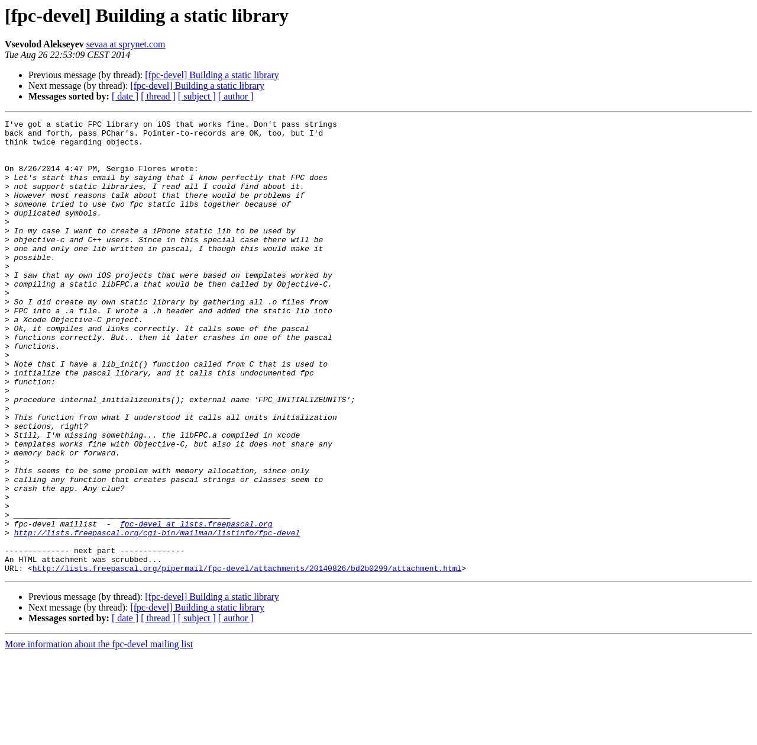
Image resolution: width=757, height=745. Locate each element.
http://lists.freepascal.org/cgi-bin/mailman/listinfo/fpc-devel (157, 616)
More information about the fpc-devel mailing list (99, 735)
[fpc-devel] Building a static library (212, 75)
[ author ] (236, 96)
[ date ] (125, 96)
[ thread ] (158, 96)
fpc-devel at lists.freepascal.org (196, 605)
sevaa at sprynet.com (126, 44)
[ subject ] (197, 96)
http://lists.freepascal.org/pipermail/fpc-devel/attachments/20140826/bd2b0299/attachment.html (247, 658)
